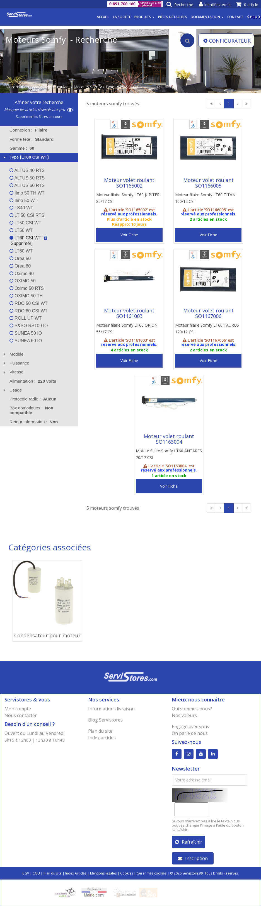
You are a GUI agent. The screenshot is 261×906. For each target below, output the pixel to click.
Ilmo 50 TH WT (27, 193)
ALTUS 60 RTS (27, 185)
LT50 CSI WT (25, 222)
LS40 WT (21, 207)
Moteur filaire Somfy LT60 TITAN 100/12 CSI (205, 198)
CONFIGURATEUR (227, 40)
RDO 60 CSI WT (28, 311)
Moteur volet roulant (51, 86)
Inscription (193, 858)
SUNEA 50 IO (25, 333)
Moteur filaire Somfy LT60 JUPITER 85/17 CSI (128, 198)
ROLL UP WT (25, 318)
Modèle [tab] (13, 354)
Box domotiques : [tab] (31, 410)
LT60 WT (21, 251)
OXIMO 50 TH (26, 295)
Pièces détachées (172, 16)
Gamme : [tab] (21, 148)
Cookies (126, 873)
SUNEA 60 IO (25, 340)
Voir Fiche (129, 234)
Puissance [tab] (15, 363)
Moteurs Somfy (88, 86)
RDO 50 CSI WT (28, 303)
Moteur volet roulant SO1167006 (208, 313)
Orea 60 (20, 266)
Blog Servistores (105, 720)
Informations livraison (111, 709)
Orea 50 (20, 258)
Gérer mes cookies (151, 873)
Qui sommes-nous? (192, 709)
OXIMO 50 (22, 280)
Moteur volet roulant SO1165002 (129, 183)
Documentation (207, 16)
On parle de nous (190, 733)
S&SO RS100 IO (28, 325)
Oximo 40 (21, 273)
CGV (25, 873)
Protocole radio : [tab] (33, 399)
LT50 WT (21, 230)
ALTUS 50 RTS (27, 178)
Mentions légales (103, 873)
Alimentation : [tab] (32, 381)
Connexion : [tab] (28, 130)
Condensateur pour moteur (47, 635)
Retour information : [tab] (33, 421)
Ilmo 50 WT (23, 200)
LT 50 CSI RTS (26, 215)
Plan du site (100, 731)
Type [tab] (25, 157)
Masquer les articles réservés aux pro (38, 109)
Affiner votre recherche (39, 102)
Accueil (103, 16)
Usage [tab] (12, 390)
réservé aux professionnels (128, 214)
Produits (144, 16)
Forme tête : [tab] (31, 139)
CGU (36, 873)
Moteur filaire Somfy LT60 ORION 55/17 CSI (127, 328)
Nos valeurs (184, 715)
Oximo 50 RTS (26, 288)
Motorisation (17, 86)
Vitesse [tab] (12, 372)
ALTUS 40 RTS (27, 170)
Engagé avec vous (190, 726)
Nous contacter (20, 715)
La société (122, 16)
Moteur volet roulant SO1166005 (208, 183)
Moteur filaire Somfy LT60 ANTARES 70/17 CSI (169, 454)
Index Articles (75, 873)
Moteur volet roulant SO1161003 (129, 313)
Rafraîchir (188, 842)
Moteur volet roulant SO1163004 (169, 439)
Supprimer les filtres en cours (39, 116)
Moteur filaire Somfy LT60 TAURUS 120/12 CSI (207, 328)
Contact (235, 16)
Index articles (102, 738)
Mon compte (17, 709)
